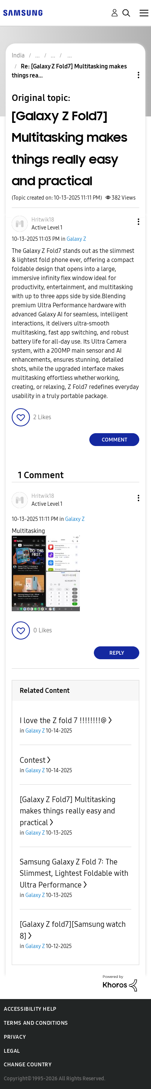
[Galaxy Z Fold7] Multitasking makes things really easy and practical (67, 811)
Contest (32, 760)
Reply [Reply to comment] (116, 653)
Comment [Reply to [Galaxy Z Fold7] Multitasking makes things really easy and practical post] (114, 440)
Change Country (27, 1064)
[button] (126, 222)
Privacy (15, 1037)
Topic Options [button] (125, 75)
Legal (12, 1051)
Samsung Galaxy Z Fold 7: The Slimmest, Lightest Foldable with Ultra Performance (74, 873)
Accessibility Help (30, 1009)
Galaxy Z (76, 239)
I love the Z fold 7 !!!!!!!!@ (63, 720)
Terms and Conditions (36, 1023)
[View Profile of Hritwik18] (42, 220)
